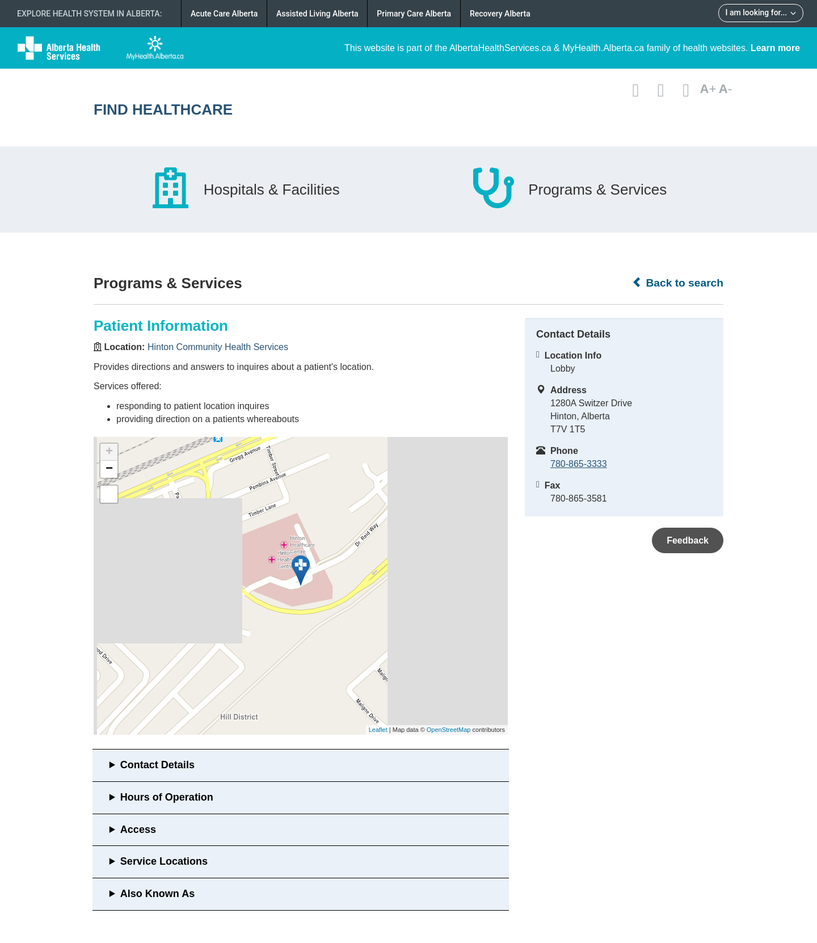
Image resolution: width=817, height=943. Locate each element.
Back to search (677, 282)
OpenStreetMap (449, 729)
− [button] (109, 469)
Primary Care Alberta (414, 13)
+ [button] (109, 452)
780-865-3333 (578, 464)
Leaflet (378, 729)
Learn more (775, 48)
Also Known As (157, 893)
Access (138, 829)
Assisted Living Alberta (317, 13)
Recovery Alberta (500, 13)
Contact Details (157, 765)
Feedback (688, 540)
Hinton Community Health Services (218, 347)
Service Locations (164, 861)
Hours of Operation (166, 797)
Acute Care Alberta (224, 13)
